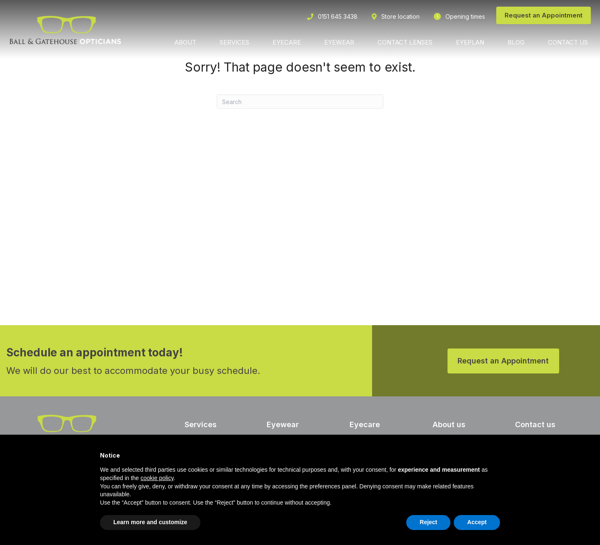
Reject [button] (428, 522)
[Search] (300, 102)
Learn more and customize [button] (150, 522)
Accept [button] (477, 522)
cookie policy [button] (156, 478)
